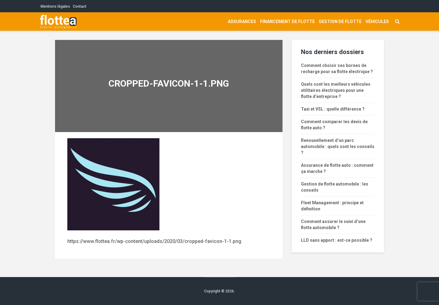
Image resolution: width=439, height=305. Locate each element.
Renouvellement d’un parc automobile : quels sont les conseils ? (337, 146)
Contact (79, 6)
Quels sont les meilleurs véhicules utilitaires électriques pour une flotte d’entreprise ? (335, 90)
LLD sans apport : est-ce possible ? (336, 240)
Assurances (242, 21)
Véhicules (377, 21)
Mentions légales (55, 6)
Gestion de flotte (340, 21)
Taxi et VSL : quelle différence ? (333, 109)
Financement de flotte (287, 21)
